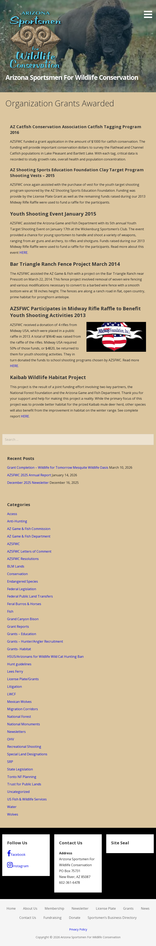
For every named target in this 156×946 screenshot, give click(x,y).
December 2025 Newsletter (28, 482)
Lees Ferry (15, 671)
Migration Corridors (22, 709)
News (145, 908)
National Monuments (23, 724)
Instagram (18, 865)
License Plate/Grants (23, 679)
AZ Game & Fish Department (28, 536)
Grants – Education (21, 634)
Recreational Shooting (24, 746)
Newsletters (16, 731)
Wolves (12, 814)
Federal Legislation (21, 589)
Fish (10, 611)
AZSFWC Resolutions (23, 558)
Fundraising (52, 917)
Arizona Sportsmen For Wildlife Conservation (72, 77)
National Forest (19, 716)
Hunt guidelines (19, 664)
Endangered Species (22, 581)
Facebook (16, 853)
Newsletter (80, 908)
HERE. (14, 366)
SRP (10, 761)
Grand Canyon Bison (23, 619)
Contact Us (27, 917)
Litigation (14, 686)
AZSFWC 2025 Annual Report (29, 475)
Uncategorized (18, 791)
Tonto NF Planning (21, 777)
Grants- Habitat (19, 649)
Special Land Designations (27, 754)
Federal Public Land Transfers (30, 596)
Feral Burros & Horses (24, 604)
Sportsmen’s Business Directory (112, 917)
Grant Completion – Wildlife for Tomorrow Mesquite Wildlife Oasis (57, 467)
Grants (128, 908)
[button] (149, 9)
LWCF (11, 694)
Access (12, 514)
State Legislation (20, 769)
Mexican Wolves (19, 701)
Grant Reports (18, 626)
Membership (54, 908)
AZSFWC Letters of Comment (29, 551)
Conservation (17, 574)
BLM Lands (15, 566)
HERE (23, 252)
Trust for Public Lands (24, 784)
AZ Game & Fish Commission (28, 528)
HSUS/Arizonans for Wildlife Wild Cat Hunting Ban (45, 656)
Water (12, 807)
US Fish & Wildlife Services (27, 799)
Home (11, 908)
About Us (30, 908)
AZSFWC (13, 544)
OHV (10, 739)
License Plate (106, 908)
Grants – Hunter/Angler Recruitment (35, 641)
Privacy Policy (78, 929)
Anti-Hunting (17, 521)
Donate (74, 917)
